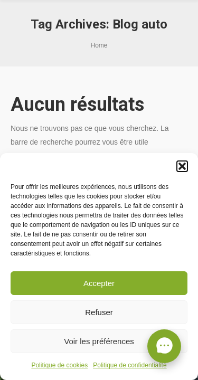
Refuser (99, 312)
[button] (182, 166)
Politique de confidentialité (129, 365)
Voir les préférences (99, 341)
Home (98, 45)
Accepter (99, 283)
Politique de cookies (59, 365)
